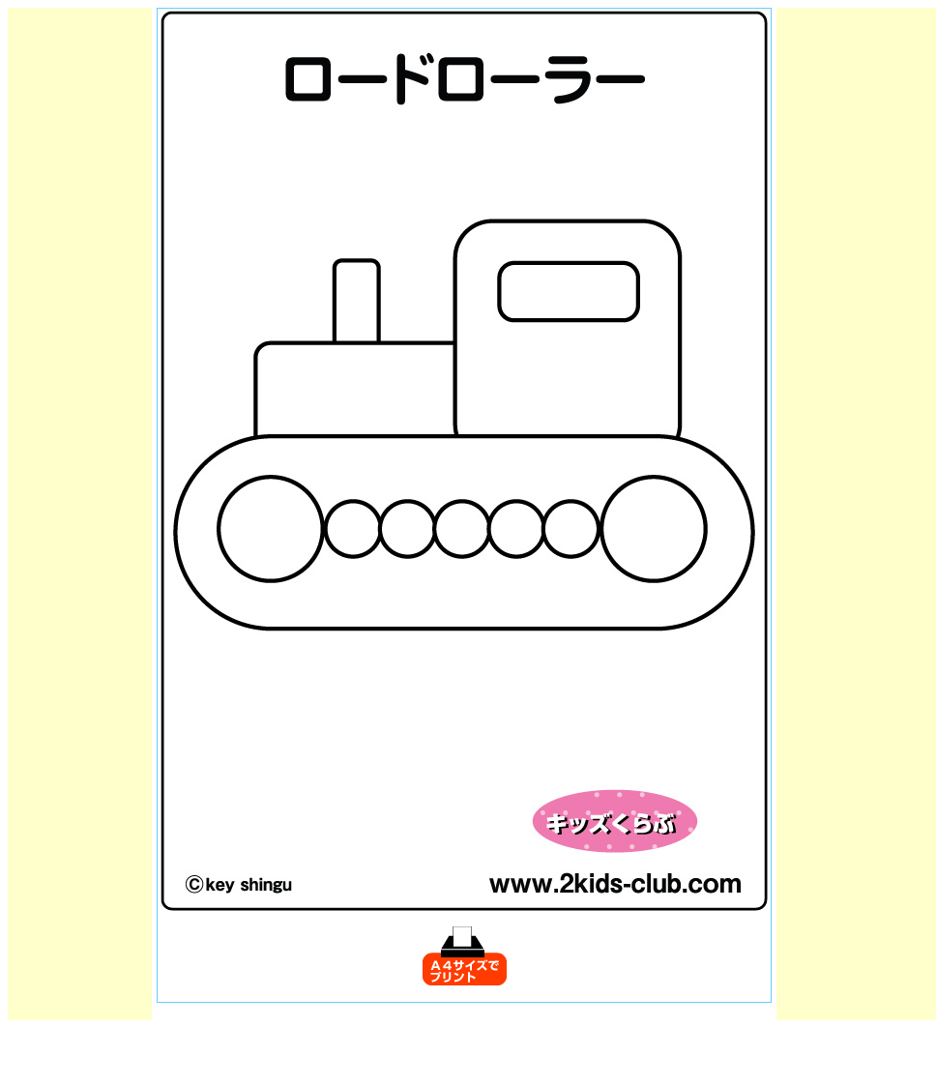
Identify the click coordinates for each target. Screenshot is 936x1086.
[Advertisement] (80, 298)
